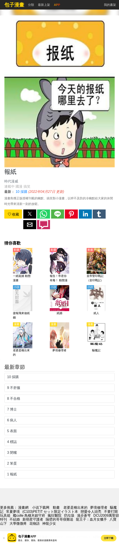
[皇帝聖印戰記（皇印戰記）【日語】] (96, 265)
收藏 (13, 214)
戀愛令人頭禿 (91, 511)
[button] (29, 214)
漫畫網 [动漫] (23, 507)
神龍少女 (49, 523)
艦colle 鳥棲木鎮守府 (29, 515)
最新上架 (44, 4)
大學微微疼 (18, 523)
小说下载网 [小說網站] (40, 507)
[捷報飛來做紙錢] (22, 302)
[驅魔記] (96, 339)
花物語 (34, 523)
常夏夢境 (13, 511)
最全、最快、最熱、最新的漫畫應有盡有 (37, 540)
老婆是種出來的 (75, 507)
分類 (31, 4)
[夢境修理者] (59, 339)
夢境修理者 (98, 507)
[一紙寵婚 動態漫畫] (22, 265)
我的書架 (110, 4)
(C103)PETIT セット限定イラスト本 (50, 511)
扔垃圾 (69, 515)
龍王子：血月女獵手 (91, 519)
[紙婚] (59, 302)
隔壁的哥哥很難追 (59, 519)
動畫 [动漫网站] (56, 507)
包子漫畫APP (27, 536)
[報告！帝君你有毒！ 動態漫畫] (59, 265)
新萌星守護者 (32, 519)
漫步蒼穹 (84, 515)
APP (57, 4)
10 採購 (21, 191)
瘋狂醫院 (54, 515)
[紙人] (96, 302)
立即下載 (108, 538)
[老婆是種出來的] (22, 339)
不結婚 (14, 519)
